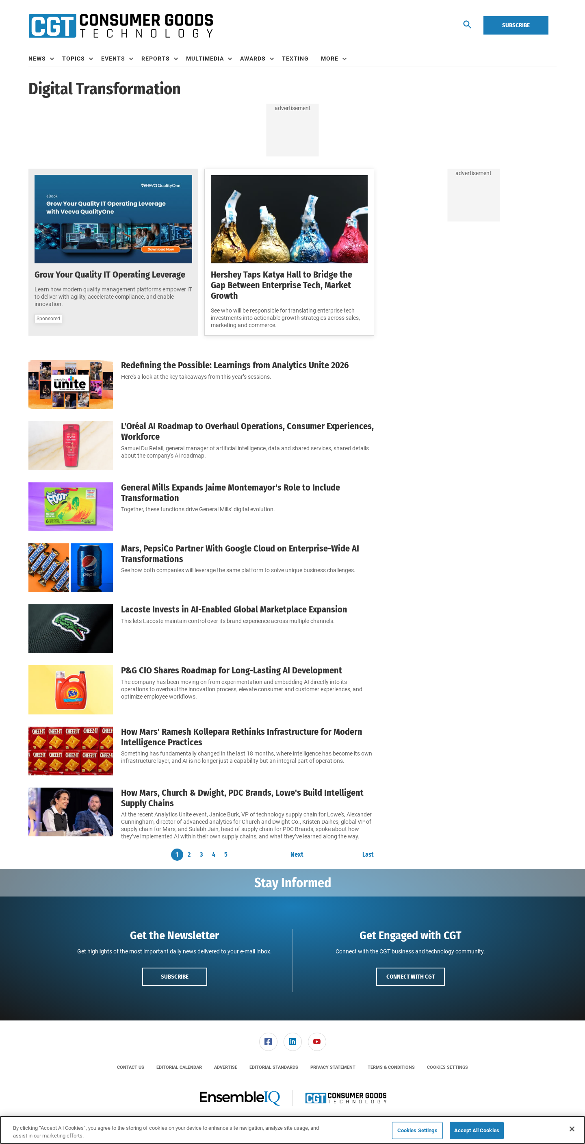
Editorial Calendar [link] (179, 1067)
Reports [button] (155, 58)
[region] (292, 1130)
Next (296, 854)
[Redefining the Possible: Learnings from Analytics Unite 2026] (70, 384)
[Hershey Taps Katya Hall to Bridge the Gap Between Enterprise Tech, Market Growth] (289, 219)
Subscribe (516, 25)
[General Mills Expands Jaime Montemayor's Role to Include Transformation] (70, 506)
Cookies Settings (447, 1067)
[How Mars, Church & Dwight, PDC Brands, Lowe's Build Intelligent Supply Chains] (70, 814)
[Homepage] (120, 25)
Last (368, 854)
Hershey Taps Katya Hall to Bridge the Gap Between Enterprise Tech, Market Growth (281, 285)
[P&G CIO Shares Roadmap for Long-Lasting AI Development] (70, 689)
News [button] (37, 58)
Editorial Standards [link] (273, 1067)
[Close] (572, 1129)
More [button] (329, 58)
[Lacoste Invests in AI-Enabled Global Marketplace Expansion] (70, 628)
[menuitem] (45, 59)
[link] (268, 1042)
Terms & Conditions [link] (391, 1067)
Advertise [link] (225, 1067)
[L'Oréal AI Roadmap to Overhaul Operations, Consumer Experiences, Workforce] (70, 445)
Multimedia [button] (205, 58)
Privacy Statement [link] (332, 1067)
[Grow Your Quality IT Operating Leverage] (113, 219)
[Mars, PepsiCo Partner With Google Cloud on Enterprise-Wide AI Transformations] (70, 567)
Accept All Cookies (476, 1130)
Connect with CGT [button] (410, 976)
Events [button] (113, 58)
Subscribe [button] (174, 976)
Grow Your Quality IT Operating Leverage (110, 274)
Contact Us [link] (130, 1067)
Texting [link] (295, 58)
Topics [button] (73, 58)
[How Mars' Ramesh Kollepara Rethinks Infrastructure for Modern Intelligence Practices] (70, 751)
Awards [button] (253, 58)
